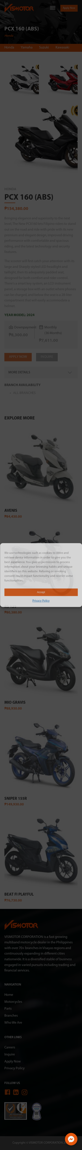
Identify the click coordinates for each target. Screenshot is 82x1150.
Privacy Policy (41, 601)
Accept (41, 592)
